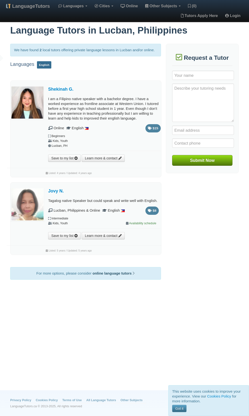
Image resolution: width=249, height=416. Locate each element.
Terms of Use (72, 400)
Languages (72, 6)
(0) (192, 6)
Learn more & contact (103, 158)
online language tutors (113, 273)
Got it (179, 408)
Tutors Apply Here (199, 16)
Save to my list (64, 158)
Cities (104, 6)
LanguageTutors (31, 6)
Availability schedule (142, 223)
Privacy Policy (20, 400)
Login (232, 16)
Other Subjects (163, 6)
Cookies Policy (47, 400)
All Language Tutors (101, 400)
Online (129, 6)
